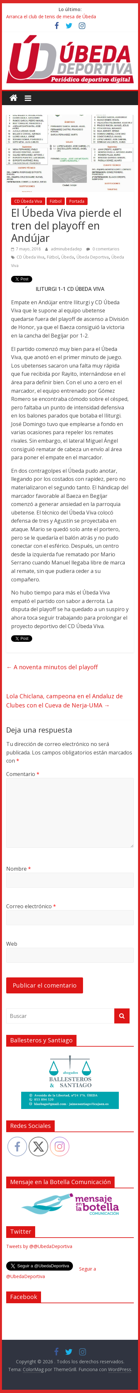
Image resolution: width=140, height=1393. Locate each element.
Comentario (22, 774)
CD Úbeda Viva (28, 201)
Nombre (18, 868)
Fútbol (56, 201)
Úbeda (67, 257)
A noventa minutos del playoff (52, 667)
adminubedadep (67, 249)
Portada (76, 201)
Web (11, 943)
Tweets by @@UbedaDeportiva (39, 1246)
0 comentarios (102, 249)
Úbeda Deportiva (93, 257)
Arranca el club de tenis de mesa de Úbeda (51, 16)
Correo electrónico (31, 906)
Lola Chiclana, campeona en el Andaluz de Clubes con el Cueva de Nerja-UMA (64, 700)
